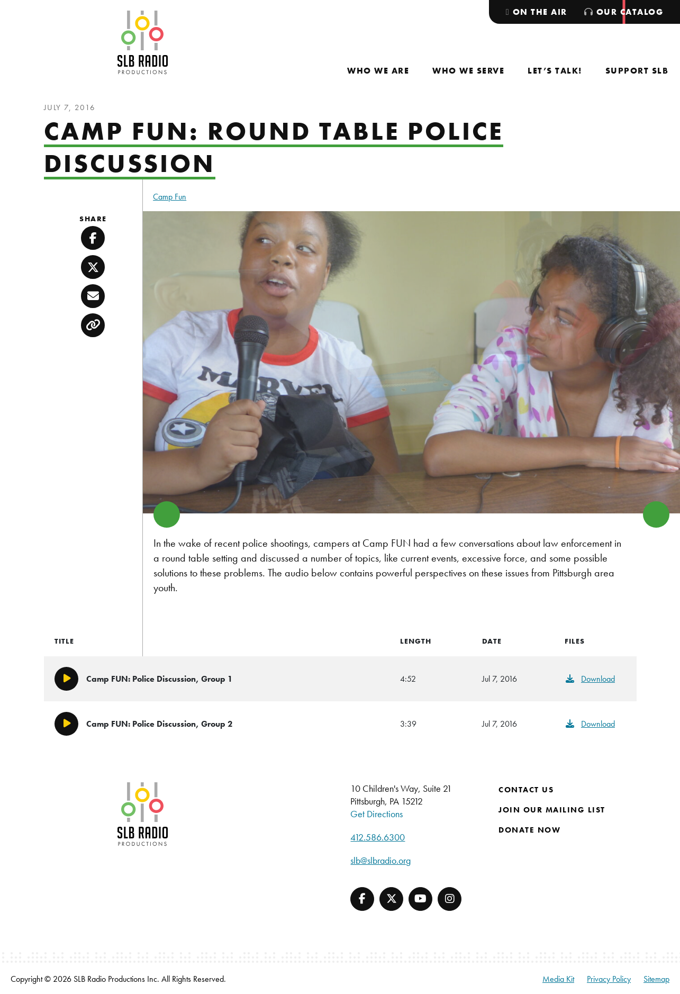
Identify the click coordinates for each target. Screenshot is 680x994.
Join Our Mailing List (551, 810)
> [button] (656, 514)
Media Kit (558, 978)
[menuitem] (378, 70)
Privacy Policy (609, 978)
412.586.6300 (377, 837)
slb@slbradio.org (380, 860)
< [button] (166, 514)
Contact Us (526, 789)
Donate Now (529, 830)
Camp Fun (169, 196)
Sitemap (656, 978)
